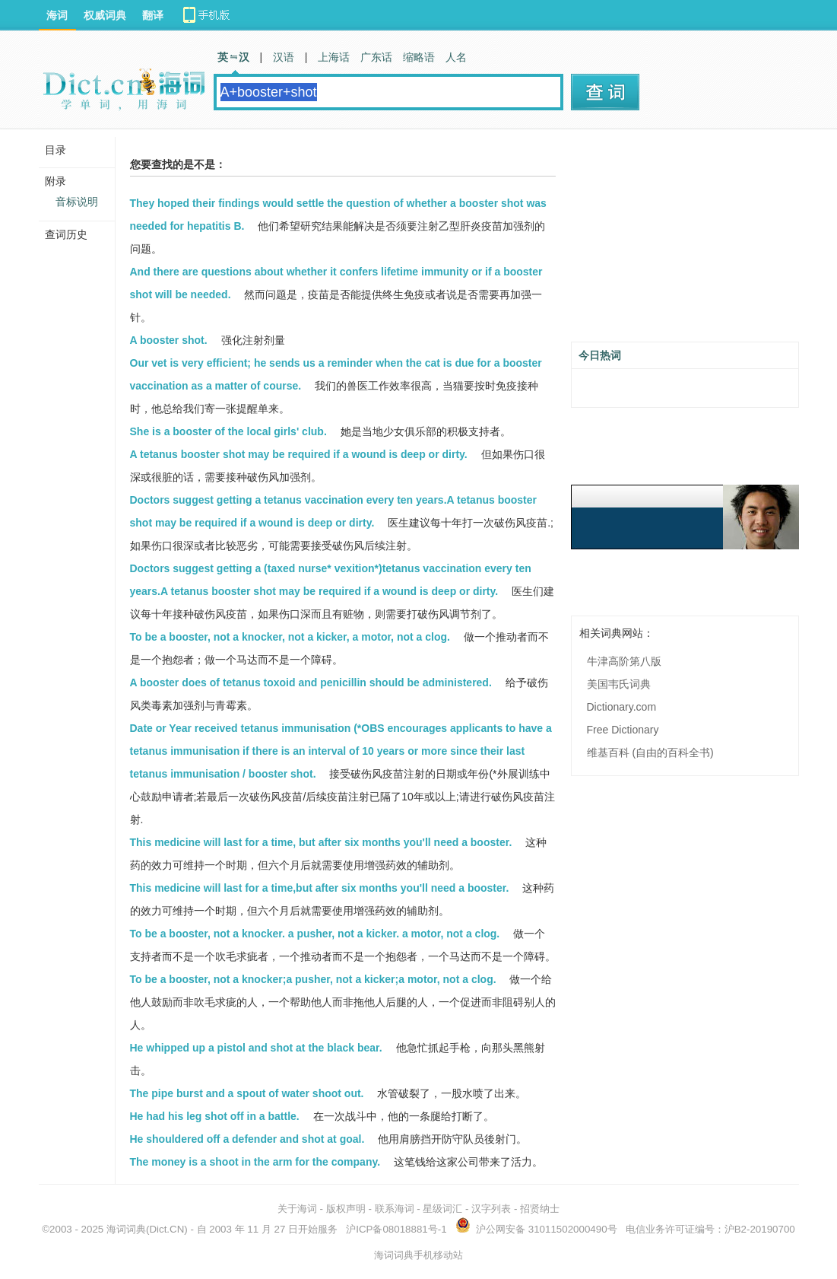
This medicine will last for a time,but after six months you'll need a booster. (319, 888)
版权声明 (346, 1208)
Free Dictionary (623, 730)
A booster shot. (169, 340)
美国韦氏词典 (619, 684)
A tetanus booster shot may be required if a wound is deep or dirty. (299, 454)
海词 (57, 15)
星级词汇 (442, 1208)
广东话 (376, 57)
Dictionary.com (622, 707)
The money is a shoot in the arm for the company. (255, 1162)
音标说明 (76, 202)
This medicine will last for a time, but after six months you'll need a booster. (321, 842)
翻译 (152, 15)
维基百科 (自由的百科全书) (650, 752)
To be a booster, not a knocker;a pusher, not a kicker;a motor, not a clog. (313, 979)
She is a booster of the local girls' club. (228, 431)
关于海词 (297, 1208)
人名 (456, 57)
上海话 (334, 57)
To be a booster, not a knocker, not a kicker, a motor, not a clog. (290, 637)
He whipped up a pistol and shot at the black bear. (256, 1048)
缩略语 (419, 57)
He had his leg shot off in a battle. (215, 1116)
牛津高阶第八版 (624, 661)
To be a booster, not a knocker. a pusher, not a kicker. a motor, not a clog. (315, 933)
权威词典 (105, 15)
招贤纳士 (540, 1208)
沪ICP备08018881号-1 (396, 1229)
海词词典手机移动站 (418, 1255)
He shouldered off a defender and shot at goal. (247, 1139)
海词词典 (126, 1229)
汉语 (283, 57)
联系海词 (394, 1208)
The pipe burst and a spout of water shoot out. (247, 1093)
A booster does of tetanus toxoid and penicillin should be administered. (311, 682)
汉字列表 (491, 1208)
